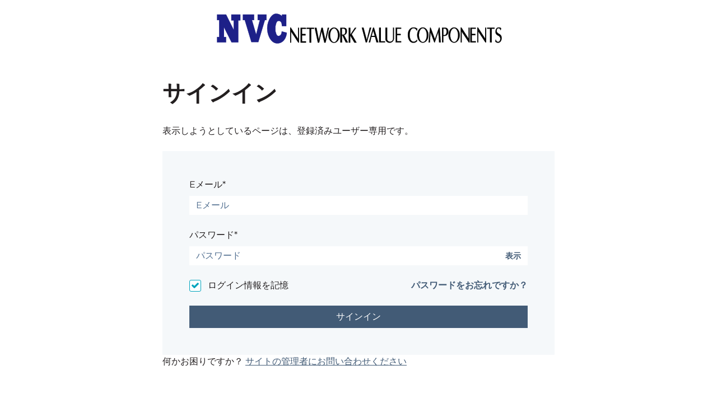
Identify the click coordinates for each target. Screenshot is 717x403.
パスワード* (213, 234)
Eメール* (207, 184)
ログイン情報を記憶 (248, 285)
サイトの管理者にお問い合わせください (326, 361)
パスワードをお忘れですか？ (469, 285)
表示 (513, 256)
